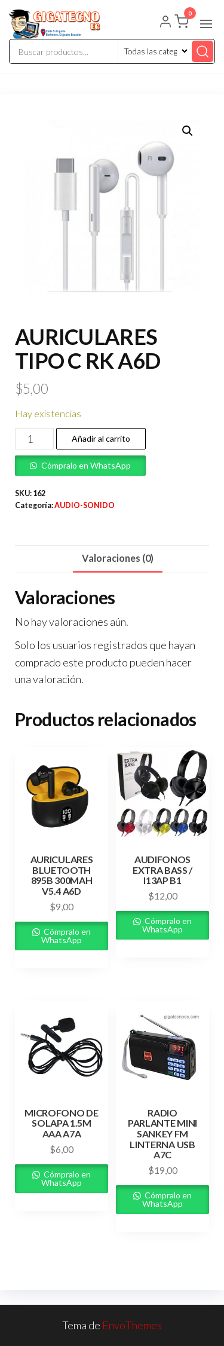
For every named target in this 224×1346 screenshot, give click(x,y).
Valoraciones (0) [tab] (118, 558)
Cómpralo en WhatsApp (86, 465)
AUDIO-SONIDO (84, 505)
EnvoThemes (132, 1325)
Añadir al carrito (101, 438)
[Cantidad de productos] (34, 438)
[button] (206, 24)
